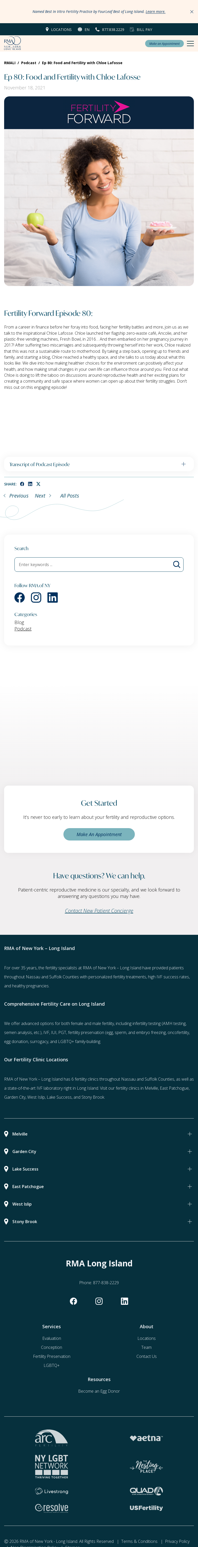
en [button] (87, 29)
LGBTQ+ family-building (79, 1041)
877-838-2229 (106, 1282)
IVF (46, 1032)
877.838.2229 (113, 29)
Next (40, 495)
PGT (62, 1032)
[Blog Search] (177, 564)
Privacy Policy (177, 1541)
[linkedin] (30, 484)
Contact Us (146, 1356)
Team (146, 1347)
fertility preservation (86, 1032)
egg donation (16, 1041)
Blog (19, 622)
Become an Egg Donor (99, 1391)
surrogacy (39, 1041)
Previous (19, 495)
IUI (53, 1032)
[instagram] (36, 597)
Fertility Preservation (51, 1356)
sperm (120, 1032)
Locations (61, 29)
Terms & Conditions (139, 1541)
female (77, 1023)
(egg (109, 1032)
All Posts (69, 495)
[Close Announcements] (192, 12)
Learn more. (156, 11)
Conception (51, 1347)
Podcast (22, 629)
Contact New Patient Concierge (99, 910)
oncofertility (178, 1032)
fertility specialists (61, 968)
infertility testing (147, 1023)
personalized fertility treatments (117, 977)
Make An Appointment (99, 834)
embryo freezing (151, 1032)
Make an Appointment (164, 43)
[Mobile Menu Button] (190, 43)
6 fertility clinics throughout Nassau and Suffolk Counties (122, 1079)
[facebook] (22, 484)
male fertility (103, 1023)
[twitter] (38, 484)
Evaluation (51, 1338)
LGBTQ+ (52, 1365)
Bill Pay (144, 29)
